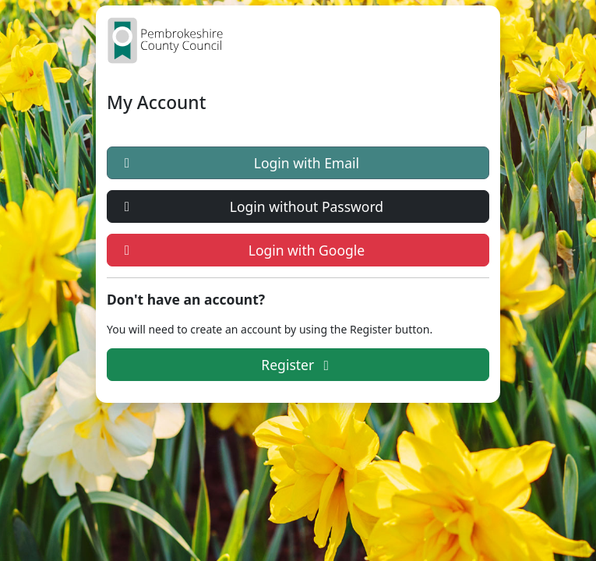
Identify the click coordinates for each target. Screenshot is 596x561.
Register (297, 364)
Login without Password (250, 206)
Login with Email (238, 163)
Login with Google (241, 250)
